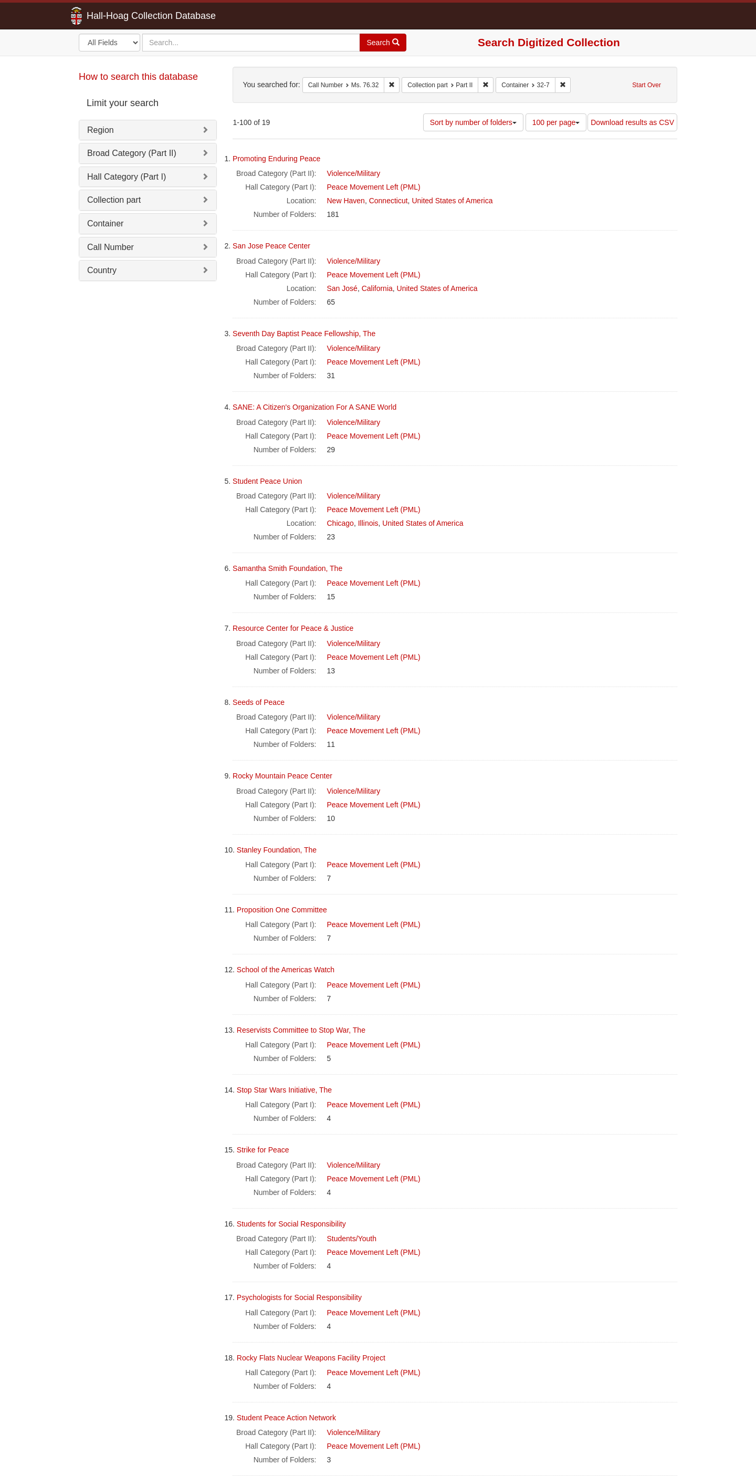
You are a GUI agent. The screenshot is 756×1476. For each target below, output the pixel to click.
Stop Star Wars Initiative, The (284, 1090)
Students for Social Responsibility (291, 1224)
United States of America (452, 200)
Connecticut (388, 200)
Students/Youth (351, 1238)
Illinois (368, 523)
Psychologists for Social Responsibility (299, 1297)
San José (342, 288)
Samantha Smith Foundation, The (287, 568)
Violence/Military (354, 173)
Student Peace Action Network (286, 1417)
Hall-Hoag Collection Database (118, 16)
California (377, 288)
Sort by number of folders (473, 122)
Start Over (646, 85)
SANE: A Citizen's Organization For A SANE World (314, 407)
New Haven (346, 200)
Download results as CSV (632, 122)
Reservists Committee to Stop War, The (301, 1030)
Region (100, 130)
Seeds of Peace (259, 702)
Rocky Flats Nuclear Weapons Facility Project (311, 1358)
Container (105, 223)
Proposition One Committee (282, 910)
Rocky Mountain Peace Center (282, 776)
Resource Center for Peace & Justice (293, 628)
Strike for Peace (263, 1150)
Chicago (340, 523)
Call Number (110, 247)
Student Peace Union (267, 481)
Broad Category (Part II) (131, 153)
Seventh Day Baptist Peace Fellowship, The (304, 333)
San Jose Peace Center (271, 246)
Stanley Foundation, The (277, 850)
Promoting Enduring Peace (276, 158)
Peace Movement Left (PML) (374, 187)
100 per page (556, 122)
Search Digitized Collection (549, 42)
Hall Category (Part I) (126, 176)
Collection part (114, 199)
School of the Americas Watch (285, 969)
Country (102, 270)
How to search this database (138, 76)
